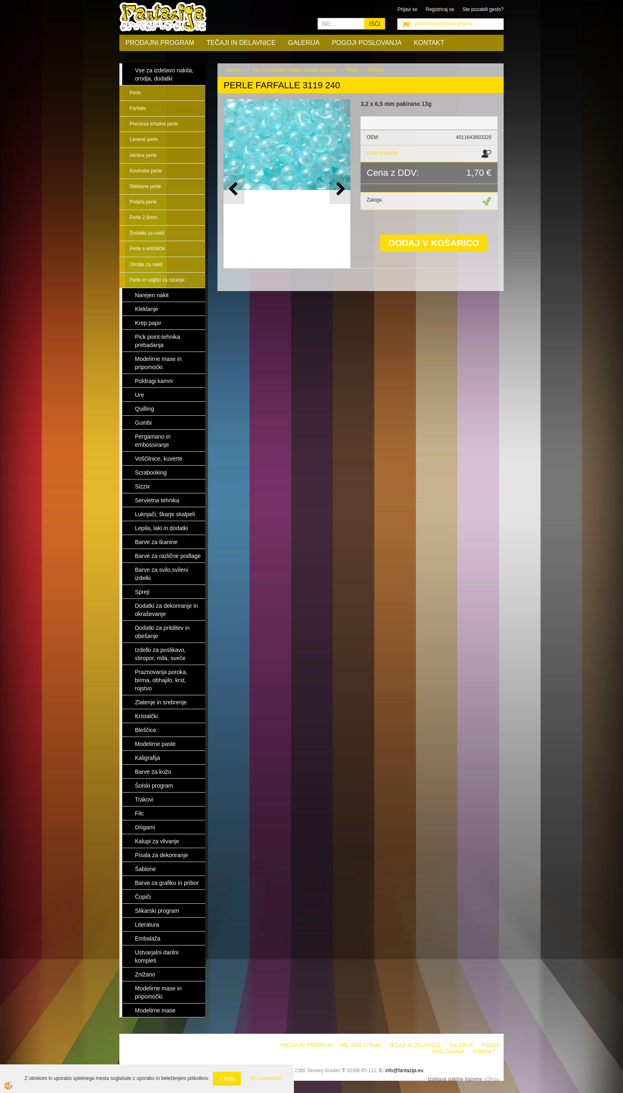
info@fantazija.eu (404, 1070)
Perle (135, 93)
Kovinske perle (146, 171)
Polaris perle (143, 202)
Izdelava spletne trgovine (455, 1079)
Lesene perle (144, 139)
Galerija (304, 42)
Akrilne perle (143, 155)
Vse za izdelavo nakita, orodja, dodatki (294, 70)
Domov (234, 70)
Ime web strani (360, 1045)
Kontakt (429, 42)
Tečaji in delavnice (241, 42)
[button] (339, 189)
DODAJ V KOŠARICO (433, 243)
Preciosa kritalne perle (154, 124)
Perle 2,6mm (143, 217)
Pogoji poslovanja (366, 42)
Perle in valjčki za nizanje (157, 280)
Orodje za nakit (146, 264)
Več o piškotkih (265, 1078)
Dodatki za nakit (147, 233)
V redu (226, 1078)
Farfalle (138, 108)
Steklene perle (145, 186)
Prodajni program (159, 42)
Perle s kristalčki (147, 248)
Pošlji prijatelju (382, 153)
